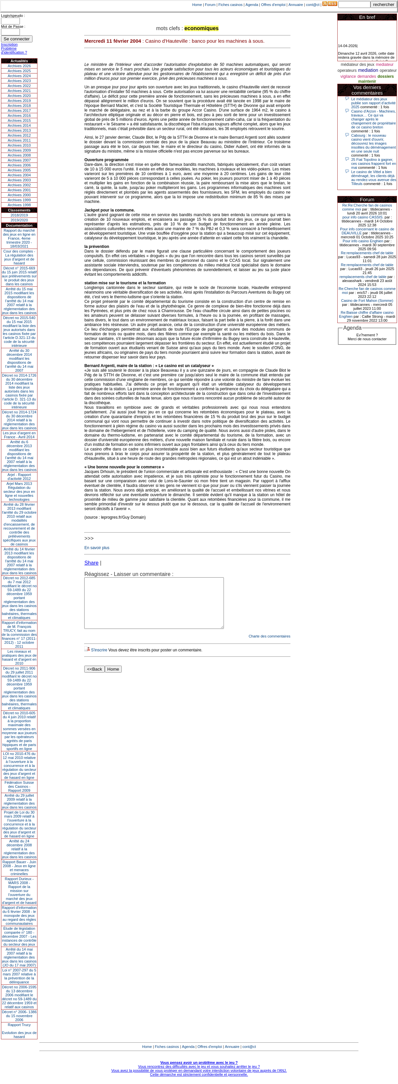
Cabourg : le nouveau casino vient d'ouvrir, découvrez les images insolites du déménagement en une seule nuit (373, 143)
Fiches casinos (231, 5)
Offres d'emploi (273, 5)
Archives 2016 (19, 116)
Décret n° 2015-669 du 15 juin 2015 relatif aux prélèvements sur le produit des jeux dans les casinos (19, 276)
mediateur (384, 64)
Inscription (9, 44)
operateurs (347, 70)
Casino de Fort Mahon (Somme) (367, 301)
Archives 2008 (19, 155)
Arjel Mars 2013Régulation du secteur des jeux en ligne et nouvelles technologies (19, 491)
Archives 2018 (19, 106)
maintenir (367, 81)
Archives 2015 (19, 120)
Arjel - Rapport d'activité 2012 (19, 477)
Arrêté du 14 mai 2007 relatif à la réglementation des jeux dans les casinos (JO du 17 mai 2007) (19, 957)
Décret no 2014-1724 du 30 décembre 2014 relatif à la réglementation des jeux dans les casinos (19, 420)
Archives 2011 (19, 140)
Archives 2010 (19, 145)
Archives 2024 (19, 76)
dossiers (385, 76)
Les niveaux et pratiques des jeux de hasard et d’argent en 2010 (19, 657)
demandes (367, 76)
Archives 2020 (19, 96)
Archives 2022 (19, 86)
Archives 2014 (19, 125)
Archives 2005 (19, 170)
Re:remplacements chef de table (367, 253)
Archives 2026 (19, 66)
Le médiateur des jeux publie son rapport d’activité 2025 (373, 103)
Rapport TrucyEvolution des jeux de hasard (19, 1031)
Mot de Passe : (13, 26)
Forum (210, 5)
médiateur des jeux (357, 64)
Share (91, 563)
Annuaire (296, 5)
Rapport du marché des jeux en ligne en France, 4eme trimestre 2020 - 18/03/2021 (19, 238)
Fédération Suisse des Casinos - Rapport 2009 (19, 786)
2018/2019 (19, 215)
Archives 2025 (19, 71)
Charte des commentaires (270, 646)
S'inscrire (99, 660)
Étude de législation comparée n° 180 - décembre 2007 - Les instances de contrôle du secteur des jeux (19, 936)
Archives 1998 (19, 205)
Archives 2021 (19, 91)
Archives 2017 (19, 111)
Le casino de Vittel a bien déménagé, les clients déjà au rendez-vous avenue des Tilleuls (373, 178)
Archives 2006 (19, 165)
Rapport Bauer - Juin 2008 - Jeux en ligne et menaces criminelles (19, 868)
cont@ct (313, 5)
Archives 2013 (19, 130)
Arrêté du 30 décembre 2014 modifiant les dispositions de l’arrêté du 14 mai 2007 (19, 360)
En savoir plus (96, 547)
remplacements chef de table (363, 277)
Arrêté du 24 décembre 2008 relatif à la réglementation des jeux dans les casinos (19, 849)
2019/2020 (19, 220)
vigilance (348, 76)
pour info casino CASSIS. (362, 217)
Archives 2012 (19, 135)
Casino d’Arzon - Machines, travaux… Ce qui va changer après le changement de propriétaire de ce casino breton (373, 119)
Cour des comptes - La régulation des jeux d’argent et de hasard (19, 257)
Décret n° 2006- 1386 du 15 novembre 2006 (19, 1016)
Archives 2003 (19, 180)
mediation (368, 70)
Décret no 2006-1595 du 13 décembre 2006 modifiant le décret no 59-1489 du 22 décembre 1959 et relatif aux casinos (19, 997)
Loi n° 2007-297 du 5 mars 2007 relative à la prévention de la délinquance (19, 976)
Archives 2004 (19, 175)
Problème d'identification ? (14, 50)
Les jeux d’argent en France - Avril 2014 (19, 435)
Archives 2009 (19, 150)
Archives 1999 (19, 200)
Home (197, 5)
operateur (388, 70)
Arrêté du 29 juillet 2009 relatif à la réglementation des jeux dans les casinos (19, 801)
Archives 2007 (19, 160)
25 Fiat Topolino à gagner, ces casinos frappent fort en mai (373, 163)
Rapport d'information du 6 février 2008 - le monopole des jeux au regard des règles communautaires (19, 915)
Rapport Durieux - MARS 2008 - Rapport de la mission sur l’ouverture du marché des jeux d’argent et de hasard (19, 891)
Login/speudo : (13, 16)
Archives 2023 (19, 81)
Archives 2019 (19, 101)
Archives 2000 (19, 195)
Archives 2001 (19, 190)
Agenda (251, 5)
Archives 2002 (19, 185)
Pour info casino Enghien (363, 241)
